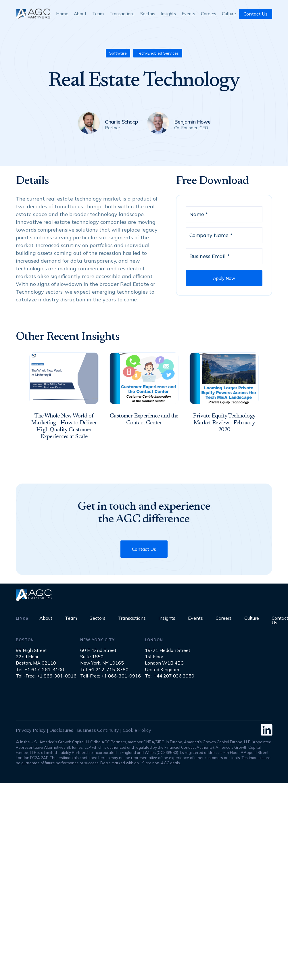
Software (118, 53)
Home (62, 13)
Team (98, 13)
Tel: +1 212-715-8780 (104, 669)
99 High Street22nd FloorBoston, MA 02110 (36, 656)
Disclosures (61, 730)
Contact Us (255, 14)
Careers (208, 13)
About (80, 13)
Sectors (147, 13)
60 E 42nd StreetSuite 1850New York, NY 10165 (102, 656)
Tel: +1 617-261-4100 (40, 669)
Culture (229, 13)
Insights (168, 13)
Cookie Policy (137, 730)
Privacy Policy (31, 730)
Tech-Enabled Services (158, 53)
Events (188, 13)
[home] (33, 13)
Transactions (122, 13)
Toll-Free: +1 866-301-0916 (46, 676)
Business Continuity (98, 730)
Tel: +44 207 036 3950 (169, 676)
